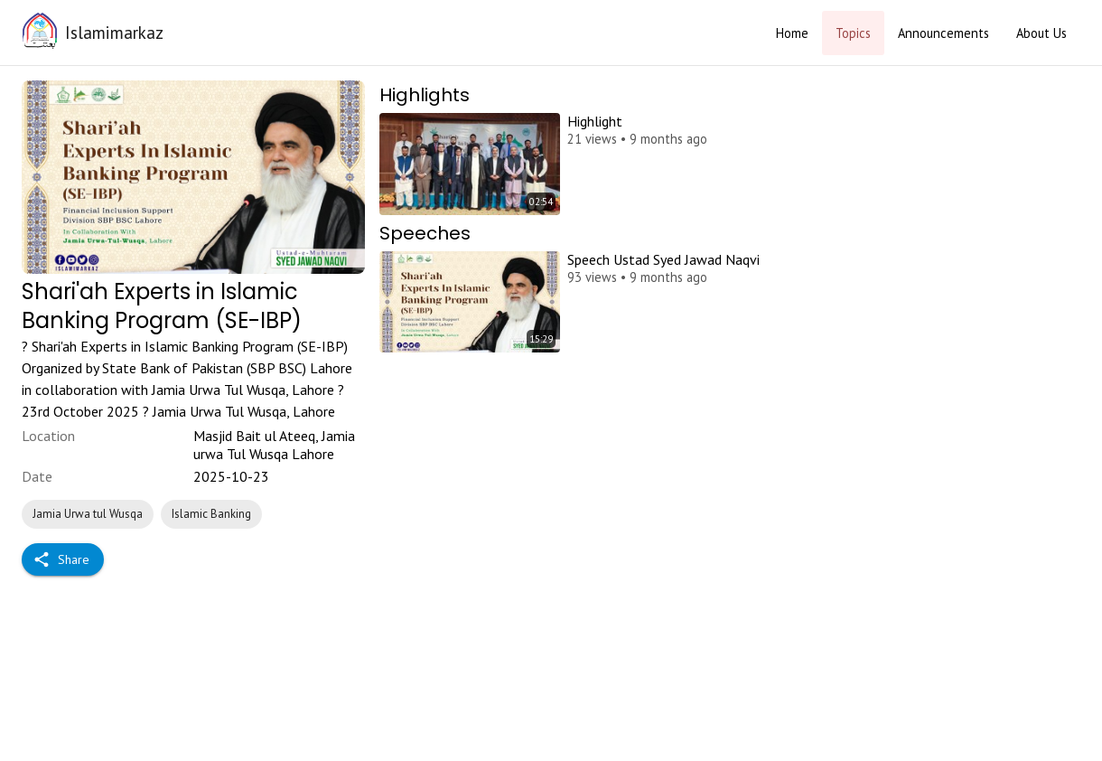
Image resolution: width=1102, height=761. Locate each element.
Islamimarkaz (114, 32)
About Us (1041, 33)
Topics (853, 33)
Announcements (943, 33)
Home (792, 33)
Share (63, 560)
